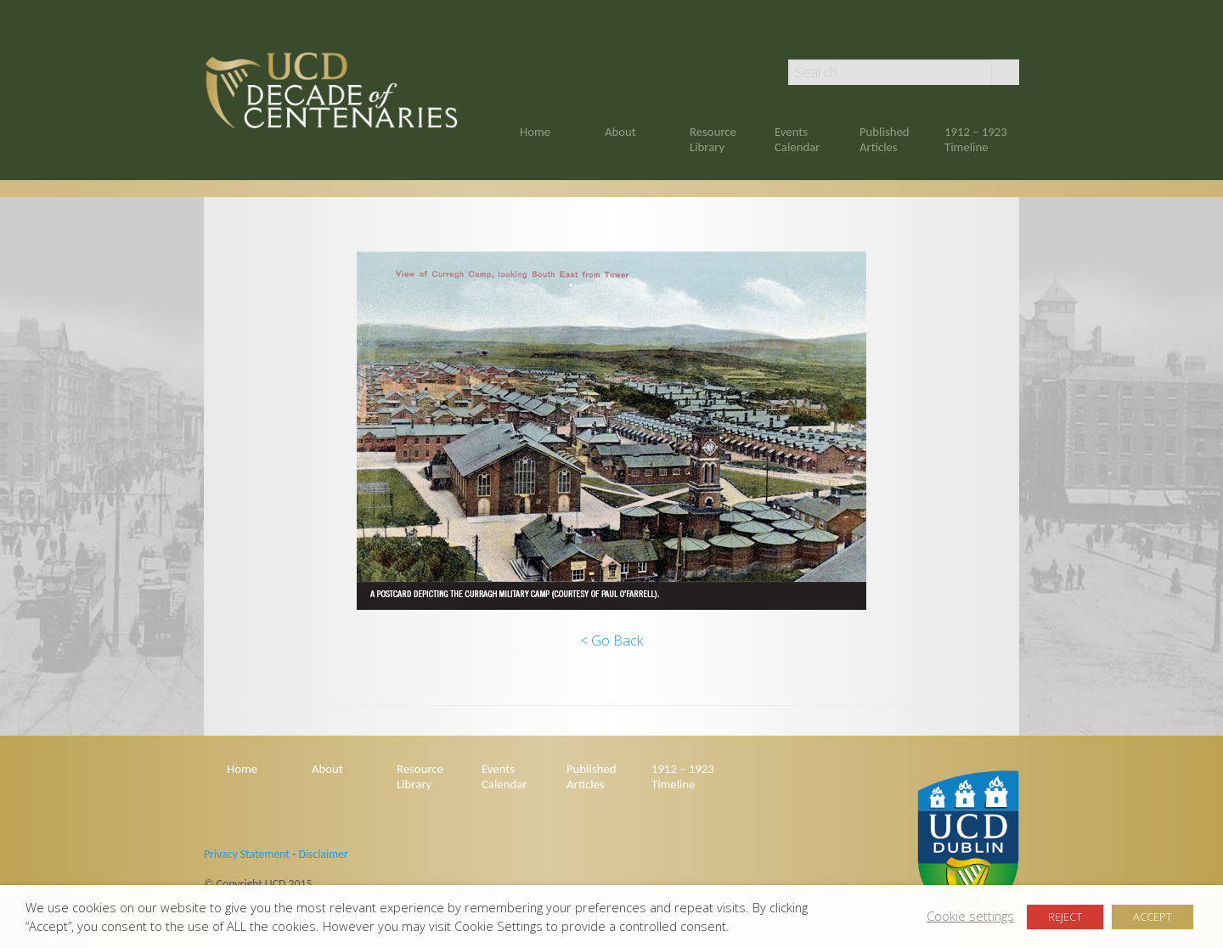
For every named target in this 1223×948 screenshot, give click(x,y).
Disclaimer (322, 854)
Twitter (1011, 36)
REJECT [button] (1065, 916)
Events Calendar (797, 139)
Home (535, 131)
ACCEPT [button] (1152, 916)
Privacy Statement (247, 854)
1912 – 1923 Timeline (975, 139)
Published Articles (884, 139)
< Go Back (611, 640)
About (620, 131)
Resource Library (713, 139)
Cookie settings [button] (970, 915)
